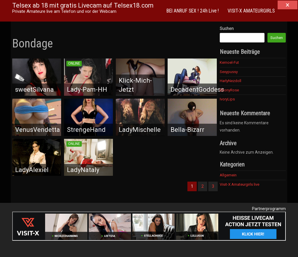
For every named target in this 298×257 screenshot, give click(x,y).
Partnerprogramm (269, 208)
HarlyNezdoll (230, 81)
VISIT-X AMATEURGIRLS (251, 11)
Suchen (227, 28)
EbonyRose (229, 90)
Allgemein (228, 175)
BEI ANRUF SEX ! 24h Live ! (192, 11)
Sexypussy (229, 72)
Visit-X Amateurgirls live (239, 184)
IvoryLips (227, 99)
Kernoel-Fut (229, 62)
